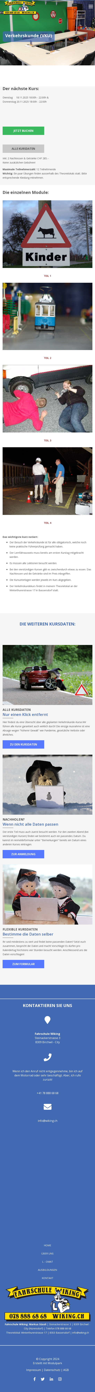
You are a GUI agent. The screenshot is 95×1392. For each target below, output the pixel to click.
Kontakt (47, 1278)
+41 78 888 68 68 (47, 1093)
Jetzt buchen (23, 131)
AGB (66, 1370)
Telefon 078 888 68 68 (58, 1328)
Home (47, 1245)
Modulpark (55, 1363)
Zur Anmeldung (23, 854)
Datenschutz (52, 1370)
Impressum (33, 1370)
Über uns (47, 1253)
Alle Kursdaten (23, 149)
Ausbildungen (47, 1269)
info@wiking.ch (47, 1121)
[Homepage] (20, 13)
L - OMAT (47, 1261)
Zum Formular (23, 964)
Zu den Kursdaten (23, 744)
